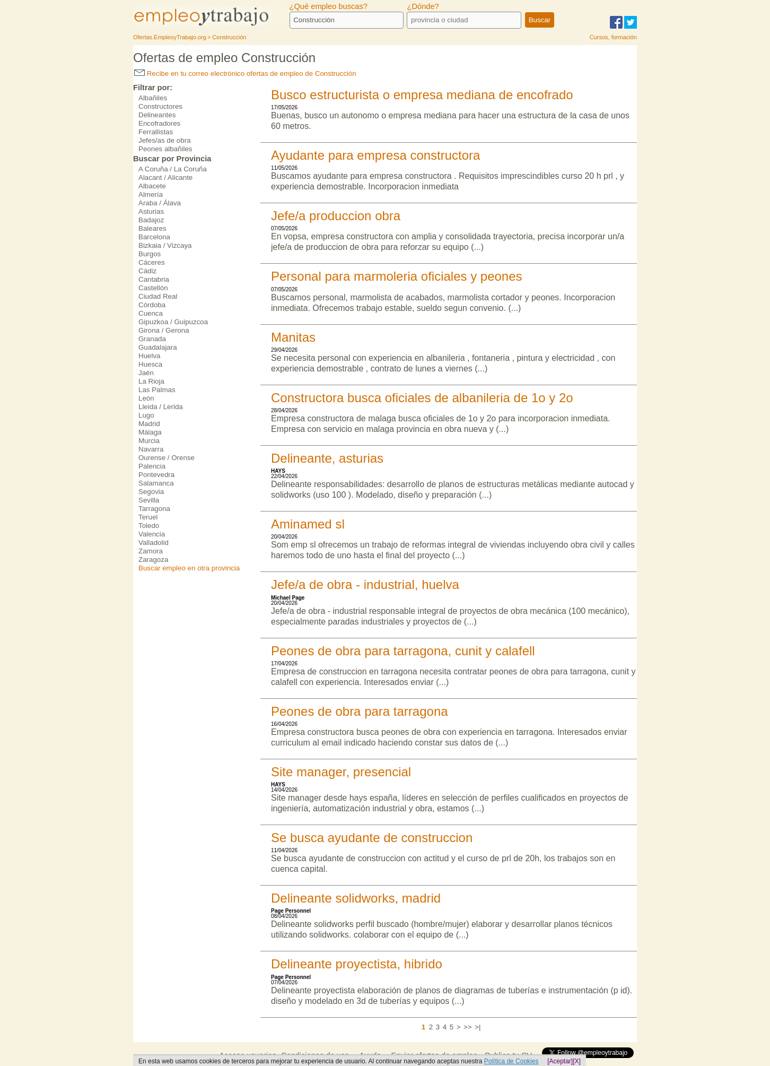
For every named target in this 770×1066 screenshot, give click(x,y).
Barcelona (154, 237)
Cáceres (151, 262)
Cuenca (150, 313)
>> (467, 1027)
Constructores (160, 106)
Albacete (152, 186)
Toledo (148, 526)
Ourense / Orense (166, 458)
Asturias (151, 211)
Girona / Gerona (163, 330)
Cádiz (147, 271)
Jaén (146, 373)
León (146, 398)
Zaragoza (153, 560)
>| (477, 1027)
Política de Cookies (511, 1061)
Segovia (151, 492)
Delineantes (157, 115)
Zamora (150, 551)
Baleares (152, 228)
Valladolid (153, 543)
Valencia (151, 534)
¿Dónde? (423, 6)
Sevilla (148, 500)
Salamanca (156, 483)
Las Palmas (157, 390)
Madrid (149, 424)
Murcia (149, 441)
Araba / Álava (159, 203)
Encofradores (159, 123)
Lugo (146, 415)
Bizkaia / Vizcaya (165, 245)
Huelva (149, 356)
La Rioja (151, 381)
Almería (150, 194)
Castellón (153, 288)
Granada (152, 339)
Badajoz (151, 220)
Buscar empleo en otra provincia (189, 568)
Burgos (149, 254)
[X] (577, 1061)
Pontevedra (156, 475)
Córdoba (151, 305)
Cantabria (153, 279)
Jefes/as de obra (164, 140)
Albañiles (152, 98)
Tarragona (154, 509)
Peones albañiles (165, 149)
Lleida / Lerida (160, 407)
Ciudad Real (157, 296)
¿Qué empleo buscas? (329, 6)
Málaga (150, 432)
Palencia (151, 466)
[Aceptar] (560, 1061)
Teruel (148, 517)
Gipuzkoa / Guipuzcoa (173, 322)
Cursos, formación (613, 37)
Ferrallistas (155, 132)
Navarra (150, 449)
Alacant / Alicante (165, 177)
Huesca (150, 364)
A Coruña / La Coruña (172, 169)
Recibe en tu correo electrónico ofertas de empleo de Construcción (245, 73)
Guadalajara (157, 347)
